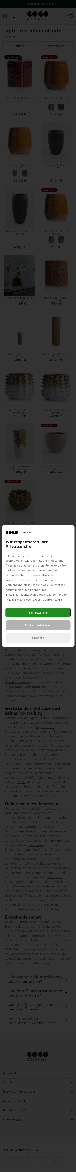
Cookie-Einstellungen (38, 625)
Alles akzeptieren (38, 612)
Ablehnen (38, 638)
